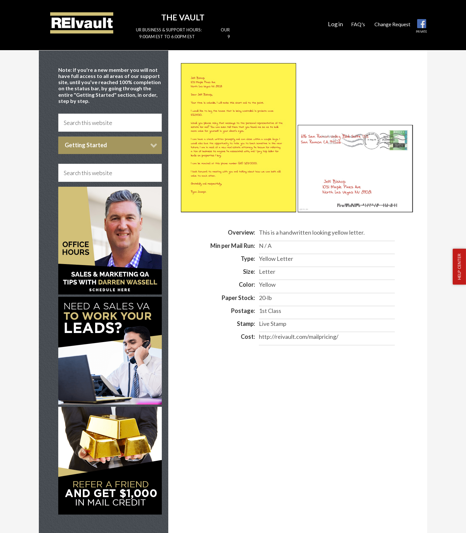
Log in (335, 24)
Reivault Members (81, 23)
